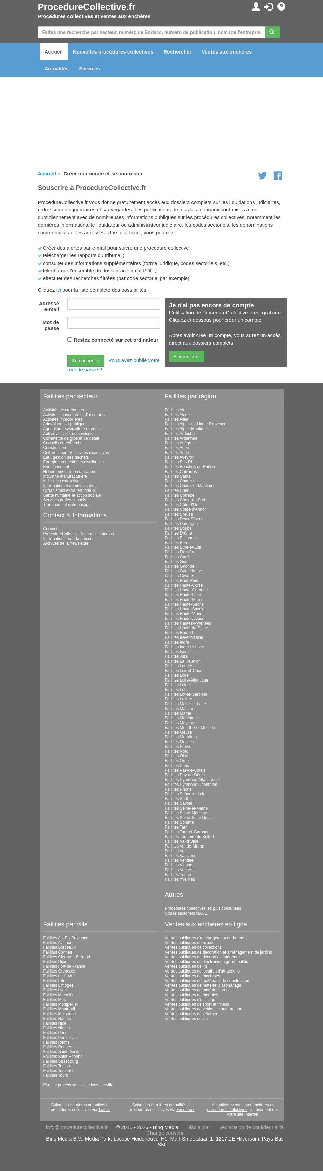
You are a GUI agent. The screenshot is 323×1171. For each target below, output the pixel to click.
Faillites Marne (178, 713)
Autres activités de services (68, 433)
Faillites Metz (55, 999)
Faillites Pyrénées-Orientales (191, 784)
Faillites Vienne (179, 865)
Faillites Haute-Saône (184, 604)
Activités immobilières (62, 419)
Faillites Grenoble (59, 971)
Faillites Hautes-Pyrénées (188, 623)
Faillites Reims (56, 1042)
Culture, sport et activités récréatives (76, 452)
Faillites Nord (177, 751)
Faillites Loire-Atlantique (186, 680)
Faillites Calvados (181, 471)
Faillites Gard (177, 557)
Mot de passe (51, 325)
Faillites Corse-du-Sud (185, 500)
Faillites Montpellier (60, 1004)
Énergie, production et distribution (73, 462)
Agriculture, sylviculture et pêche (72, 428)
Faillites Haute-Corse (184, 585)
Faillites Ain (175, 409)
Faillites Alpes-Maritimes (187, 428)
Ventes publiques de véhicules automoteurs (204, 1009)
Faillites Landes (179, 666)
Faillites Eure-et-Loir (183, 547)
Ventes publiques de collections (193, 947)
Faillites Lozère (179, 699)
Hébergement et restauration (69, 471)
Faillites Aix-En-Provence (65, 938)
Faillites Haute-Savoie (185, 609)
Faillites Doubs (178, 528)
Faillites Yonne (178, 874)
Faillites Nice (54, 1023)
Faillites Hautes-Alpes (184, 618)
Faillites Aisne (177, 414)
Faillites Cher (177, 490)
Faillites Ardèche (180, 433)
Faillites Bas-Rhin (181, 462)
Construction (54, 447)
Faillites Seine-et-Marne (186, 808)
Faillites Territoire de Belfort (189, 836)
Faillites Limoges (58, 985)
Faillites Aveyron (180, 457)
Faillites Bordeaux (59, 947)
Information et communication (70, 485)
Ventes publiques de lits (186, 966)
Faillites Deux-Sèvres (184, 519)
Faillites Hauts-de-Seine (186, 628)
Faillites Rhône (178, 789)
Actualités (57, 68)
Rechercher (177, 52)
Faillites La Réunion (183, 661)
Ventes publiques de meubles (191, 994)
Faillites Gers (177, 561)
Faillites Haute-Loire (183, 594)
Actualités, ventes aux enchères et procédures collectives (240, 1107)
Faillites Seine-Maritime (186, 813)
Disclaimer (198, 1127)
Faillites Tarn (176, 827)
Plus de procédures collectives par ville (78, 1085)
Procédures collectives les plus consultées (203, 908)
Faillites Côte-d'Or (181, 504)
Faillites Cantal (178, 476)
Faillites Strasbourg (60, 1061)
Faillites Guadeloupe (183, 571)
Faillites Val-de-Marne (184, 846)
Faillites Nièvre (178, 746)
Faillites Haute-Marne (184, 599)
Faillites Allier (177, 419)
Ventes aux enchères (227, 52)
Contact (50, 529)
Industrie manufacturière (65, 476)
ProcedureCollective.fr (87, 7)
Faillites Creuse (179, 514)
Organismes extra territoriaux (69, 490)
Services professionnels (64, 500)
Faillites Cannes (57, 952)
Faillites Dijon (55, 961)
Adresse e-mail (49, 306)
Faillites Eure (176, 542)
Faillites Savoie (179, 803)
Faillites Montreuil (59, 1009)
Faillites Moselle (179, 741)
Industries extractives (62, 481)
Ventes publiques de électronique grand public (206, 961)
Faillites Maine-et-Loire (185, 704)
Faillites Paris (177, 765)
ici (58, 290)
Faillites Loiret (177, 685)
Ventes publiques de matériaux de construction (207, 980)
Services (89, 68)
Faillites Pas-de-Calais (185, 770)
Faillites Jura (176, 656)
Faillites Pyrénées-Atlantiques (192, 779)
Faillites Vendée (179, 860)
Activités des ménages (63, 409)
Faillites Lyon (55, 990)
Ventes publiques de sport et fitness (197, 1004)
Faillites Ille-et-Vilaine (184, 637)
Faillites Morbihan (181, 737)
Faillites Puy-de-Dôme (185, 775)
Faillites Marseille (59, 994)
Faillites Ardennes (181, 438)
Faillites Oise (176, 756)
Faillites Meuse (178, 732)
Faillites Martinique (182, 718)
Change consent (164, 1133)
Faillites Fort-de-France (64, 966)
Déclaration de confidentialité (251, 1127)
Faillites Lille (54, 980)
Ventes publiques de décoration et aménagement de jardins (218, 952)
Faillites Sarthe (178, 798)
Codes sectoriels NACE (186, 913)
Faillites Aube (177, 447)
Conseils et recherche (63, 443)
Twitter (104, 1109)
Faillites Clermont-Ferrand (66, 957)
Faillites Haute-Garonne (186, 590)
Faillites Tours (55, 1075)
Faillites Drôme (178, 533)
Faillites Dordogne (181, 523)
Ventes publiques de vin (186, 1018)
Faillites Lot (175, 689)
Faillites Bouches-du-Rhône (190, 466)
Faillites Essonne (180, 538)
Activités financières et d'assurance (75, 414)
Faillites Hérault (179, 632)
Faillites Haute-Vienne (185, 613)
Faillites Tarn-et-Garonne (187, 832)
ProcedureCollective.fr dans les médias (78, 533)
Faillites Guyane (179, 575)
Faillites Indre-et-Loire (184, 647)
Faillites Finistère (180, 552)
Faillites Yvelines (180, 879)
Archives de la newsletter (65, 543)
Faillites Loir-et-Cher (183, 670)
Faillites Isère (177, 651)
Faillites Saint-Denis (61, 1051)
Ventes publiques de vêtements (193, 1013)
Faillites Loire (177, 675)
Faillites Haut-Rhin (181, 580)
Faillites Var (175, 851)
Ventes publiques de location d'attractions (202, 971)
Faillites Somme (179, 822)
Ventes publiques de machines (192, 976)
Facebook (186, 1109)
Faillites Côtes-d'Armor (185, 509)
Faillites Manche (180, 708)
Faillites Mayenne (181, 722)
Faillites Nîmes (56, 1028)
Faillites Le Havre (59, 976)
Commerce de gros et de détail (71, 438)
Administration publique (64, 424)
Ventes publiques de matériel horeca (198, 990)
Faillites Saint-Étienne (63, 1056)
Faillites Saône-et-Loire (186, 794)
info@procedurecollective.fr (77, 1127)
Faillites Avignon (58, 942)
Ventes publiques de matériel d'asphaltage (203, 985)
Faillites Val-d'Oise (181, 841)
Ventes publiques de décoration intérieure (202, 957)
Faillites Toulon (56, 1066)
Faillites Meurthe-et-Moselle (190, 727)
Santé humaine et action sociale (72, 495)
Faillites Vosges (179, 869)
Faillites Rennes (57, 1047)
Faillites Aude (177, 452)
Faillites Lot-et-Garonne (186, 694)
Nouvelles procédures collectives (113, 52)
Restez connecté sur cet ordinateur (116, 340)
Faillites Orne (177, 760)
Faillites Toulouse (59, 1070)
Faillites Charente (181, 481)
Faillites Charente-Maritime (189, 485)
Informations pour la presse (68, 538)
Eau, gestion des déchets (66, 457)
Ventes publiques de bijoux (189, 942)
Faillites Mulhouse (59, 1013)
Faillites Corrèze (180, 495)
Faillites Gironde (180, 566)
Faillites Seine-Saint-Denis (189, 817)
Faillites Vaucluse (180, 855)
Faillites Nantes (57, 1018)
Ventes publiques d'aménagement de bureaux (206, 938)
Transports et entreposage (67, 504)
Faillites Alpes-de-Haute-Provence (195, 424)
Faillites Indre (177, 642)
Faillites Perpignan (60, 1037)
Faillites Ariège (178, 443)
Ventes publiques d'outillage (190, 999)
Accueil (54, 52)
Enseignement (56, 466)
